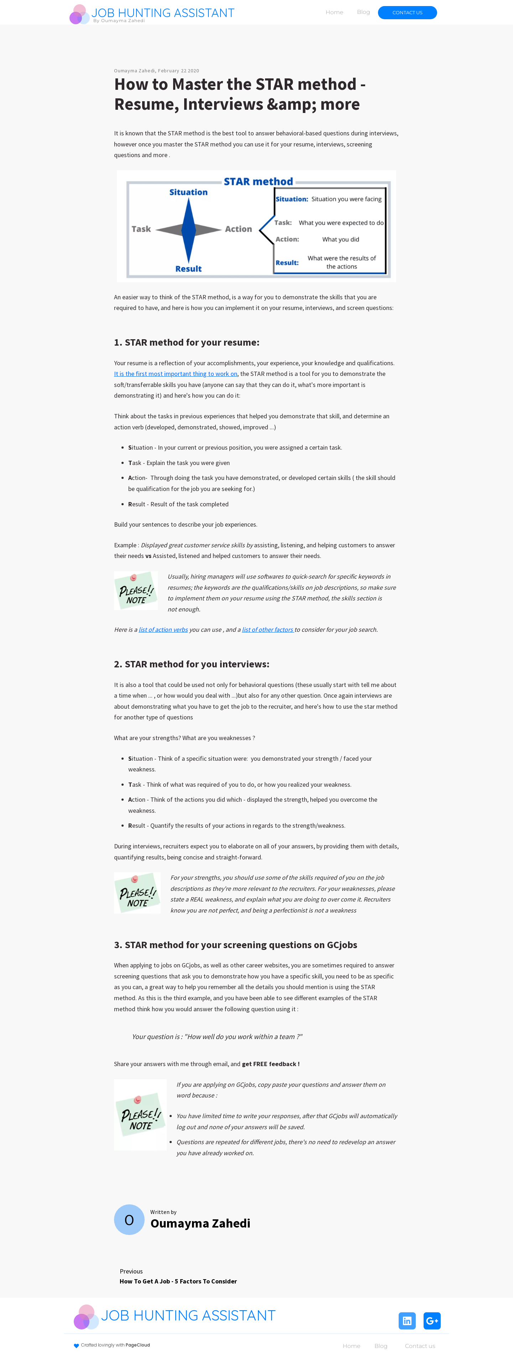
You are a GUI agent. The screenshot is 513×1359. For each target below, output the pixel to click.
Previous (178, 1276)
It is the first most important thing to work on (175, 374)
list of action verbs (163, 629)
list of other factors (268, 629)
